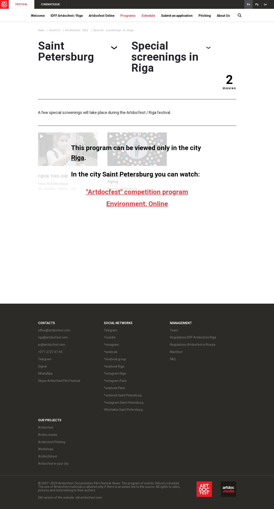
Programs (128, 15)
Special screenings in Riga (113, 30)
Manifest (176, 352)
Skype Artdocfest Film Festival (59, 381)
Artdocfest (45, 427)
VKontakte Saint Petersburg (123, 409)
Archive (54, 30)
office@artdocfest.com (54, 330)
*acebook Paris (114, 388)
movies (229, 88)
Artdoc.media (47, 435)
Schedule (148, 15)
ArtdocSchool (47, 456)
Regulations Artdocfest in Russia (192, 344)
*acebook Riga (114, 366)
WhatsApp (45, 373)
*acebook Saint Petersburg (123, 395)
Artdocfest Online (101, 15)
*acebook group (115, 359)
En (248, 4)
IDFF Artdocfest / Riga (67, 15)
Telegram (44, 359)
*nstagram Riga (115, 373)
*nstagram (111, 344)
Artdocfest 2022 (77, 30)
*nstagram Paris (115, 381)
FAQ (173, 359)
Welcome (38, 15)
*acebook (110, 352)
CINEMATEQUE (50, 4)
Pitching (205, 15)
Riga (77, 158)
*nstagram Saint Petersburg (123, 402)
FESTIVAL (21, 4)
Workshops (45, 449)
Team (174, 330)
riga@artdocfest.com (53, 337)
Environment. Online (137, 204)
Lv (265, 4)
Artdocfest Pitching (51, 442)
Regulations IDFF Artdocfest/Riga (193, 337)
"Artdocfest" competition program (137, 192)
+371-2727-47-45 (50, 352)
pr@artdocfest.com (51, 344)
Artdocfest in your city (53, 463)
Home (41, 30)
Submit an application (177, 15)
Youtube (110, 337)
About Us (223, 15)
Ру (256, 4)
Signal (42, 366)
